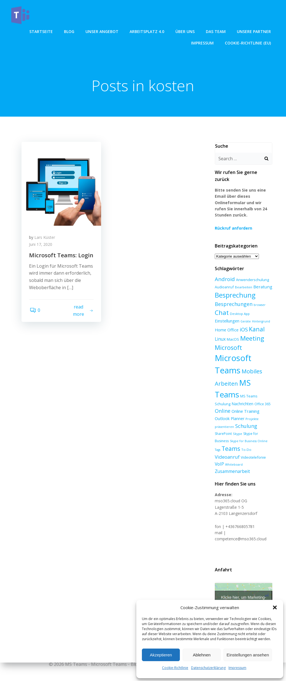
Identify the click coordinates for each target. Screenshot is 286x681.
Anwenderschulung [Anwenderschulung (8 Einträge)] (251, 272)
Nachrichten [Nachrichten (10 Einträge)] (242, 396)
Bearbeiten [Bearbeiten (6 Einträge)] (243, 280)
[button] (275, 607)
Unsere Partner (254, 31)
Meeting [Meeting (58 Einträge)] (252, 331)
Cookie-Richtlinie (175, 667)
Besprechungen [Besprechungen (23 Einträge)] (233, 297)
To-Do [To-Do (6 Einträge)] (239, 443)
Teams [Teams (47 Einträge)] (223, 442)
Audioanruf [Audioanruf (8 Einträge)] (223, 279)
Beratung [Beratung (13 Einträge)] (262, 279)
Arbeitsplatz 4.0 (147, 31)
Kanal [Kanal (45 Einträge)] (256, 322)
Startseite (41, 31)
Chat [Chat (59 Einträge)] (221, 305)
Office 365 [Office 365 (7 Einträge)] (262, 397)
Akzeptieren (161, 654)
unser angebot (102, 31)
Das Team (216, 31)
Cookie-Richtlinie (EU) (248, 42)
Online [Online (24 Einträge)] (222, 404)
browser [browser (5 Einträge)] (259, 298)
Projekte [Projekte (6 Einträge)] (251, 412)
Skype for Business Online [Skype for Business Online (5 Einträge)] (233, 434)
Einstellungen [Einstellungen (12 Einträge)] (226, 314)
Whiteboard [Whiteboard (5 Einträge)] (259, 450)
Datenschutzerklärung (208, 667)
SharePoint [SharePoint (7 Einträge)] (222, 427)
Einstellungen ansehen (248, 654)
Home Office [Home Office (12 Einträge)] (226, 323)
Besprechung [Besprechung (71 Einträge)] (234, 288)
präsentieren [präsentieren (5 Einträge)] (223, 420)
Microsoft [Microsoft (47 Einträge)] (228, 340)
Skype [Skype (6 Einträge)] (237, 427)
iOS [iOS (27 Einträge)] (243, 322)
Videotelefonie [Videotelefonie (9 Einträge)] (226, 450)
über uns (185, 31)
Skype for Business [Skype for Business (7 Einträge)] (257, 427)
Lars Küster (45, 238)
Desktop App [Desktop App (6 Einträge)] (239, 307)
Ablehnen (201, 654)
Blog (70, 31)
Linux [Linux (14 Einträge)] (219, 332)
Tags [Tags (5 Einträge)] (256, 434)
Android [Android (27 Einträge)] (224, 271)
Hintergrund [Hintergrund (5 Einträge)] (260, 315)
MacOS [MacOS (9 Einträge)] (232, 332)
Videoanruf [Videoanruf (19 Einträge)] (257, 442)
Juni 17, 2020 (41, 245)
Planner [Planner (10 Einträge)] (237, 411)
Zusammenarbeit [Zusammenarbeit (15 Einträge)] (231, 457)
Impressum (237, 667)
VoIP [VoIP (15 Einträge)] (245, 450)
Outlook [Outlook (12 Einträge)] (221, 411)
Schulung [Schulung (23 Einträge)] (246, 419)
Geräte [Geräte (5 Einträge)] (245, 315)
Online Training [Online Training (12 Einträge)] (245, 404)
